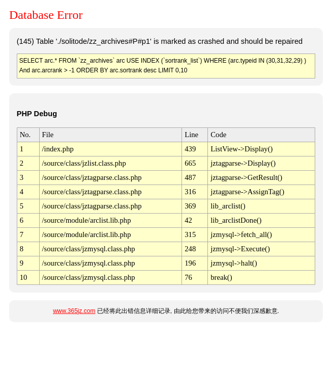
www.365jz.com (74, 310)
